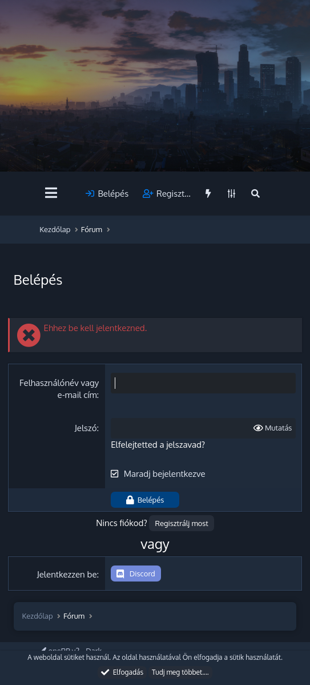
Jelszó (86, 428)
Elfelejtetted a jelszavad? (158, 444)
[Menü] (51, 193)
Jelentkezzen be (67, 574)
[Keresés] (255, 193)
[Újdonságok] (208, 193)
